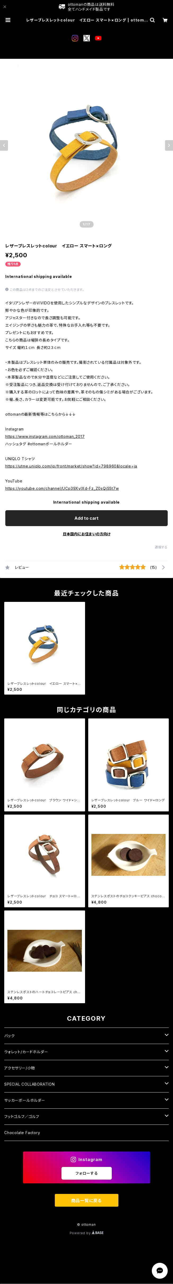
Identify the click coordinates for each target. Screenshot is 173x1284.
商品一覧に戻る (86, 1200)
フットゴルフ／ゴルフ (21, 1116)
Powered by (87, 1233)
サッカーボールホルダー (24, 1100)
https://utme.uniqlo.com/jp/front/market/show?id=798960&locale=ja (71, 466)
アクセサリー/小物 (19, 1068)
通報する (161, 547)
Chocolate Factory (22, 1132)
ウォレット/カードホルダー (26, 1052)
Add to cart (86, 518)
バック (9, 1035)
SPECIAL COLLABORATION (29, 1084)
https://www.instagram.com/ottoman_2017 (45, 436)
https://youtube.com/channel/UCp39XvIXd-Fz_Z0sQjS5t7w (62, 488)
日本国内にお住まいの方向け (86, 534)
